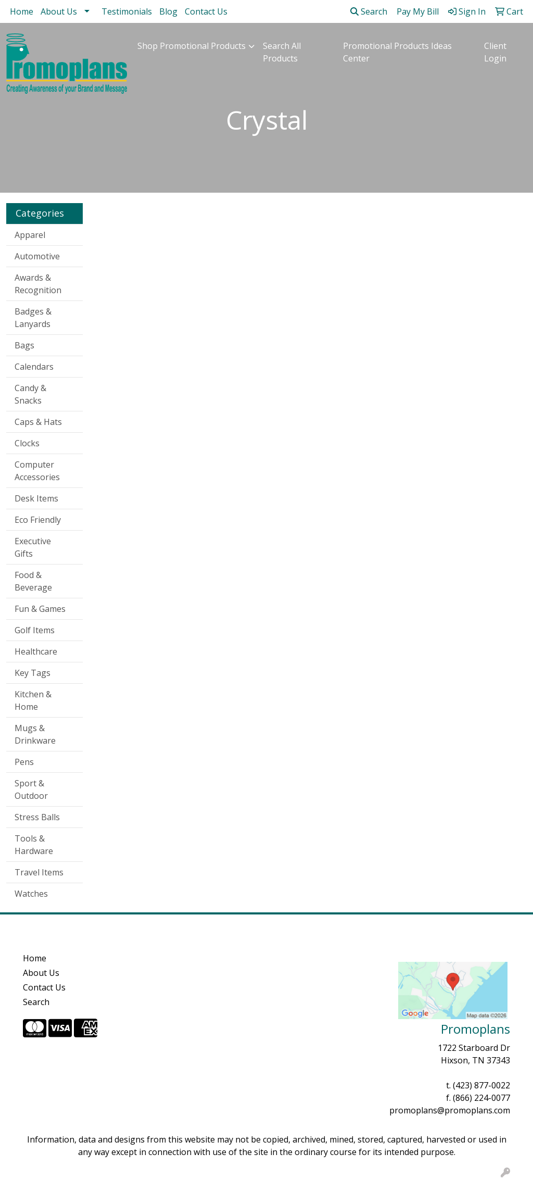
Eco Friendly (38, 519)
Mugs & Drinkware (35, 734)
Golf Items (35, 630)
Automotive (37, 256)
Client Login (495, 52)
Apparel (30, 235)
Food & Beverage (33, 581)
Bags (24, 345)
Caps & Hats (38, 422)
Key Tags (32, 673)
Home (21, 11)
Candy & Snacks (30, 394)
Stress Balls (37, 817)
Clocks (27, 443)
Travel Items (39, 872)
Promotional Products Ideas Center (397, 52)
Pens (24, 762)
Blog (168, 11)
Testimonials (126, 11)
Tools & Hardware (34, 845)
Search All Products (282, 52)
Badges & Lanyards (33, 318)
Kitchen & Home (33, 700)
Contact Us (206, 11)
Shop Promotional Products (191, 46)
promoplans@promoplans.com (449, 1110)
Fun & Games (40, 608)
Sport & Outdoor (31, 789)
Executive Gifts (33, 547)
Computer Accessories (37, 471)
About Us (59, 11)
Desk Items (36, 498)
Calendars (34, 366)
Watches (31, 893)
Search (368, 11)
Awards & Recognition (38, 284)
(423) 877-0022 (481, 1085)
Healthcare (36, 651)
